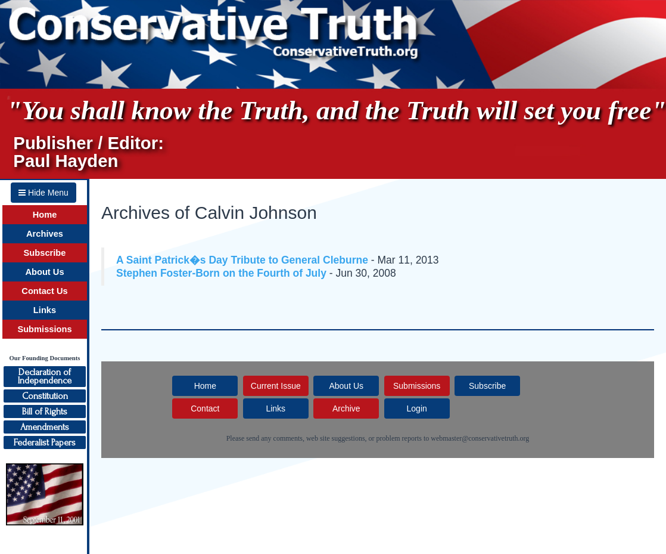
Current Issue (276, 386)
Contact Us (44, 291)
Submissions (44, 329)
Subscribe (45, 253)
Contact (205, 408)
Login (417, 408)
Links (44, 310)
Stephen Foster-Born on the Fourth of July (221, 273)
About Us (44, 272)
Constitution (45, 396)
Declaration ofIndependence (44, 376)
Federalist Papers (45, 442)
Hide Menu (43, 192)
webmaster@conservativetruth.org (480, 438)
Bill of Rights (44, 411)
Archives (44, 234)
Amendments (44, 427)
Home (45, 214)
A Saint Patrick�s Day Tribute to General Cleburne (242, 260)
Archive (346, 408)
